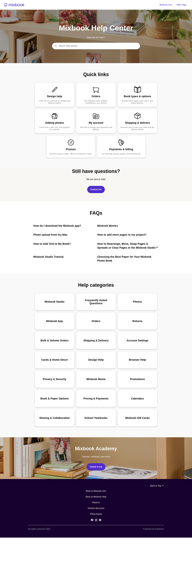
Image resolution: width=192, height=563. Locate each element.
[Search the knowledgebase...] (96, 46)
